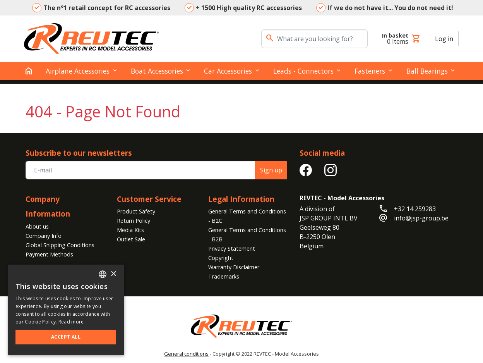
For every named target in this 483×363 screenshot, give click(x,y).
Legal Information (241, 199)
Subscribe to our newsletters (79, 153)
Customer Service (149, 199)
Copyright (220, 257)
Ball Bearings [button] (427, 71)
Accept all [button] (65, 337)
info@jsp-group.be (421, 218)
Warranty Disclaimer (233, 267)
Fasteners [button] (370, 71)
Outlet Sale (131, 239)
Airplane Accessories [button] (78, 71)
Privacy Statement (231, 248)
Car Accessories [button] (228, 71)
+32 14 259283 (415, 209)
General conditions (186, 353)
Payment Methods (49, 254)
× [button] (113, 274)
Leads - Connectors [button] (303, 71)
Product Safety (136, 211)
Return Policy (133, 220)
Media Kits (130, 230)
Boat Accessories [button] (157, 71)
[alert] (66, 310)
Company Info (44, 235)
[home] (28, 71)
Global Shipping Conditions (60, 245)
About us (37, 226)
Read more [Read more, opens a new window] (71, 321)
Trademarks (223, 276)
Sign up (271, 170)
